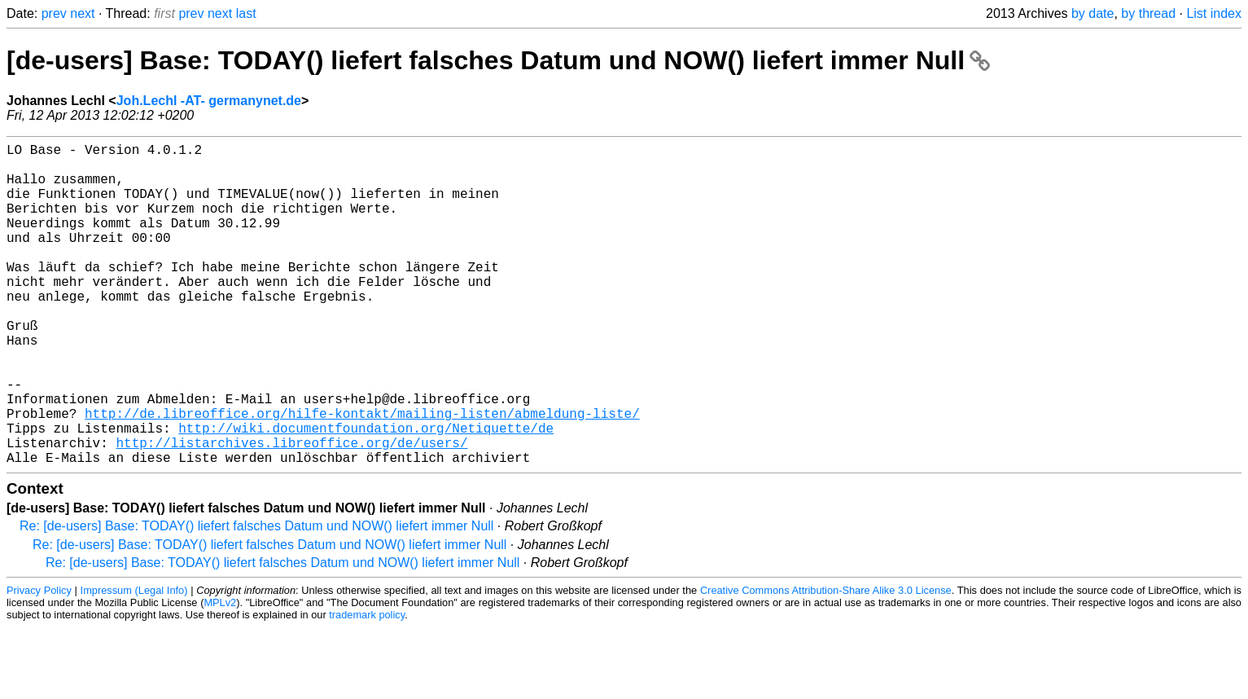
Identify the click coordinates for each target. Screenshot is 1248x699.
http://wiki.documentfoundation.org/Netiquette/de (366, 493)
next (82, 13)
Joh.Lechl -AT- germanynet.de (208, 101)
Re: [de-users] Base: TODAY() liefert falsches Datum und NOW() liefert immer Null (256, 597)
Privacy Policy (39, 662)
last (246, 13)
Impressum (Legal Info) (134, 662)
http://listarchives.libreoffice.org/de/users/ (291, 511)
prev (54, 13)
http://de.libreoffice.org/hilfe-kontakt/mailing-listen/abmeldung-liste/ (362, 475)
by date (1092, 13)
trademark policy (367, 686)
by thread (1148, 13)
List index (1213, 13)
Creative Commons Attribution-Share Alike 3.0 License (826, 662)
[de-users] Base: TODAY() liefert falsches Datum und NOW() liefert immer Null (498, 60)
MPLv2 (220, 674)
